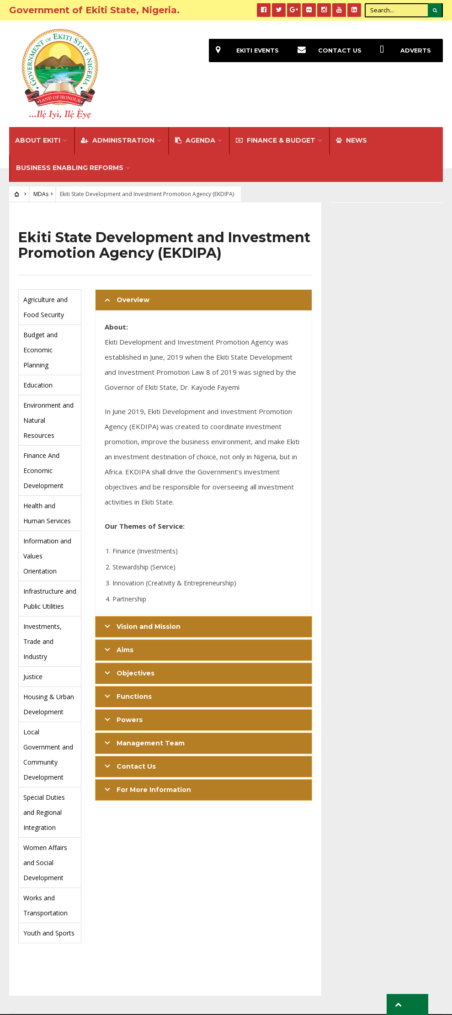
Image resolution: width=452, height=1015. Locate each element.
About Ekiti (37, 102)
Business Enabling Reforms (69, 130)
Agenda (195, 102)
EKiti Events (242, 50)
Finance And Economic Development (43, 432)
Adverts (401, 50)
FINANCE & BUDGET (275, 102)
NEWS (351, 102)
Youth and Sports (48, 895)
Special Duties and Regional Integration (44, 774)
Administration (117, 102)
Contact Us (325, 50)
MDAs (40, 156)
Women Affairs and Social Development (45, 824)
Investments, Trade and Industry (42, 603)
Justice (33, 638)
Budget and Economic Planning (40, 311)
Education (38, 347)
